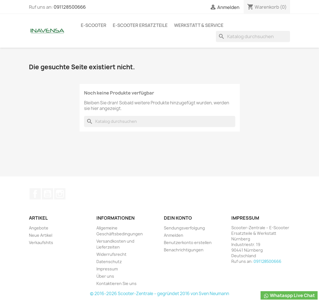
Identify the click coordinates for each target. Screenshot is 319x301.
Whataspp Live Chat (289, 295)
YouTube (47, 193)
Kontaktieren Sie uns (116, 283)
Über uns (105, 276)
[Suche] (253, 36)
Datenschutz (109, 261)
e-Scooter (94, 25)
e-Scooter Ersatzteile (140, 25)
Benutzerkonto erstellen (188, 242)
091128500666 (70, 7)
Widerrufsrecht (111, 254)
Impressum (107, 269)
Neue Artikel (40, 235)
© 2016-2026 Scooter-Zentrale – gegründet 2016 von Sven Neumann (159, 294)
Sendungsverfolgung (184, 228)
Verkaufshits (41, 242)
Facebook (35, 193)
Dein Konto (178, 218)
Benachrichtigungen (183, 249)
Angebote (38, 228)
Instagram (59, 193)
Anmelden (173, 235)
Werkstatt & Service (198, 25)
